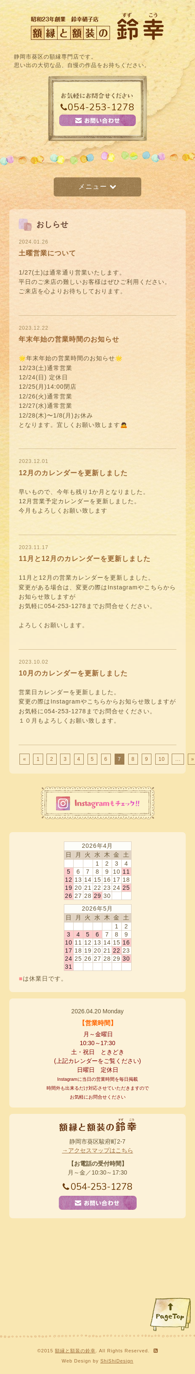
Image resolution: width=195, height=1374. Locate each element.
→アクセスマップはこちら (97, 1150)
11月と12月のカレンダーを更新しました (85, 558)
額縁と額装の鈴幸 (75, 1350)
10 (162, 759)
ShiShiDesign (116, 1360)
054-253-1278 (97, 107)
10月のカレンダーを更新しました (73, 673)
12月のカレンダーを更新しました (73, 473)
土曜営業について (47, 253)
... (178, 759)
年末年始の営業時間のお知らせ (69, 339)
